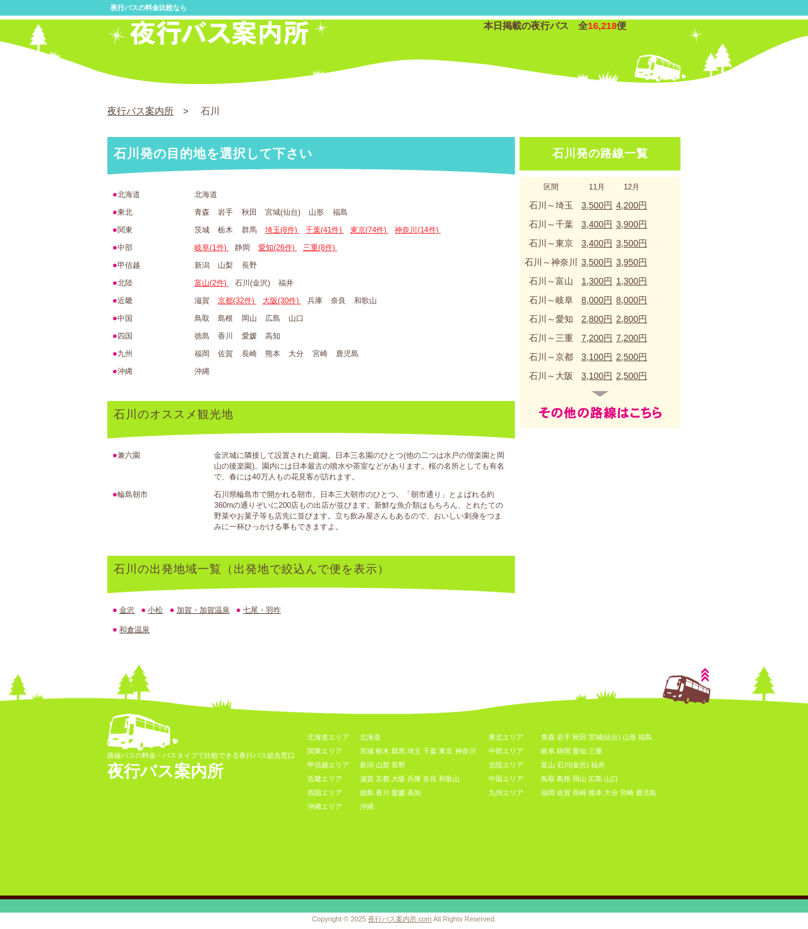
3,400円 (596, 224)
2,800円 (596, 319)
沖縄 (367, 806)
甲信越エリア (328, 765)
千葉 (430, 751)
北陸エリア (506, 765)
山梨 (382, 765)
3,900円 (631, 224)
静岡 (564, 751)
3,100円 (596, 357)
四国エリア (324, 792)
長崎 (579, 792)
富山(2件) (211, 283)
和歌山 (449, 778)
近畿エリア (324, 778)
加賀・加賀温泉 (203, 610)
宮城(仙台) (604, 737)
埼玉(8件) (282, 229)
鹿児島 (646, 792)
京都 (382, 778)
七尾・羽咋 (262, 610)
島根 (564, 778)
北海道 (370, 737)
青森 (548, 737)
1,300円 (596, 281)
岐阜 (548, 751)
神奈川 (465, 751)
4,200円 (631, 205)
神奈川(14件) (418, 229)
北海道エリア (328, 737)
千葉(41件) (325, 229)
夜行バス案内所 (140, 110)
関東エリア (324, 751)
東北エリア (506, 737)
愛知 (579, 751)
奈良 (430, 778)
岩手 (564, 737)
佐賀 (564, 792)
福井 (598, 765)
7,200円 (596, 338)
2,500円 (631, 357)
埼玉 (414, 751)
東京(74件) (369, 229)
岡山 (579, 778)
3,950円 (631, 262)
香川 (382, 792)
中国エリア (506, 778)
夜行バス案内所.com (400, 919)
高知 (414, 792)
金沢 (126, 610)
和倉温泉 (134, 629)
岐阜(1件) (211, 247)
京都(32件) (237, 300)
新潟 (367, 765)
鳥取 (548, 778)
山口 (611, 778)
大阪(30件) (282, 300)
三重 (595, 751)
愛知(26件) (277, 247)
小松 (155, 610)
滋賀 (367, 778)
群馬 (398, 751)
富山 (548, 765)
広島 (595, 778)
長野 (398, 765)
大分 (611, 792)
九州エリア (506, 792)
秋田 (579, 737)
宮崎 (627, 792)
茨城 (367, 751)
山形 (629, 737)
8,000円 (596, 300)
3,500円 (596, 205)
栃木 (382, 751)
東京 (446, 751)
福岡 (548, 792)
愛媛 (398, 792)
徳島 (367, 792)
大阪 (398, 778)
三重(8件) (320, 247)
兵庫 (414, 778)
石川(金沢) (573, 765)
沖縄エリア (324, 806)
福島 (645, 737)
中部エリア (506, 751)
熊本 (595, 792)
